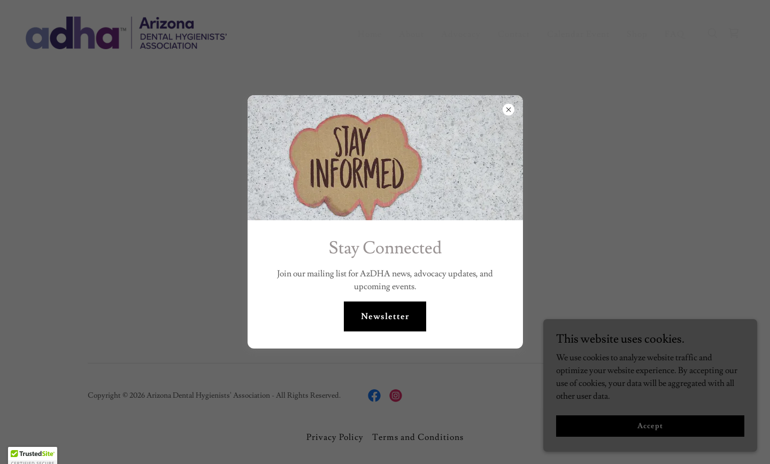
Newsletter (385, 316)
